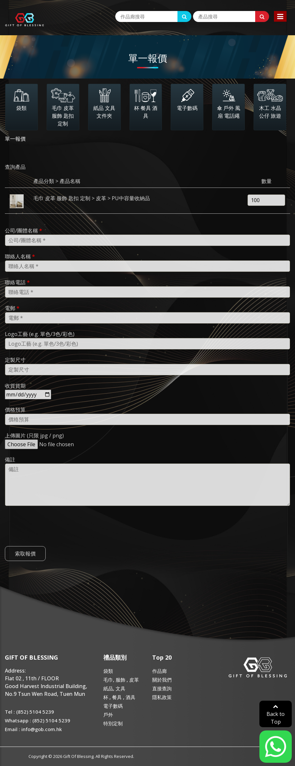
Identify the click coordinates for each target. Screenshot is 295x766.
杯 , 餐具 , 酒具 (119, 697)
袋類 (108, 671)
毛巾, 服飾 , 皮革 (121, 679)
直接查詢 (162, 688)
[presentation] (54, 537)
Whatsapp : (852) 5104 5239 (37, 720)
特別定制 (113, 723)
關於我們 (162, 679)
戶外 (108, 714)
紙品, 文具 (114, 688)
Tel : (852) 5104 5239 (29, 711)
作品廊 (159, 671)
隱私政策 (162, 697)
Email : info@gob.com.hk (33, 729)
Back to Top (275, 714)
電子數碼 (113, 706)
